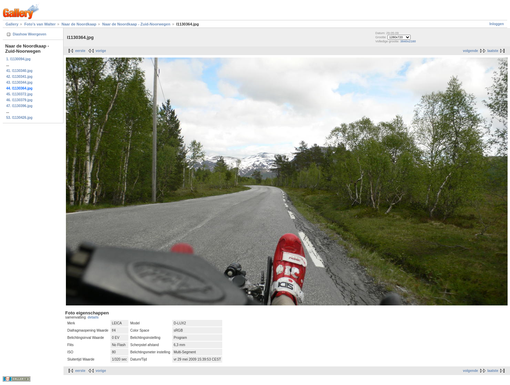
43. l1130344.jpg (19, 82)
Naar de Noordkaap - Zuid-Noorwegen (136, 24)
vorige (101, 51)
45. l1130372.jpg (19, 94)
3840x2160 (408, 41)
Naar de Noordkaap (78, 24)
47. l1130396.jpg (19, 106)
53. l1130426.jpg (19, 117)
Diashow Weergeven (29, 34)
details (93, 317)
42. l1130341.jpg (19, 77)
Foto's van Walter (40, 24)
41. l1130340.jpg (19, 71)
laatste (492, 51)
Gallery (12, 24)
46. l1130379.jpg (19, 100)
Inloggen (496, 24)
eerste (80, 51)
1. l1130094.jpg (18, 59)
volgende (470, 51)
